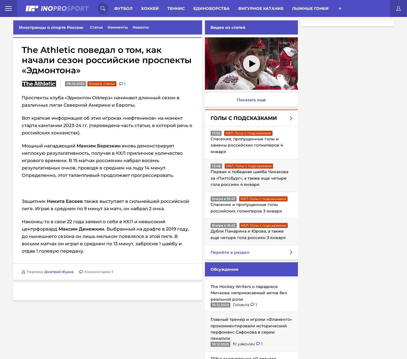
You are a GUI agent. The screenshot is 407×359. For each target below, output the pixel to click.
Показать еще (251, 99)
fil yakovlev (244, 344)
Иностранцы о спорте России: (51, 27)
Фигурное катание (260, 8)
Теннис (176, 8)
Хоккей (150, 8)
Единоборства (211, 8)
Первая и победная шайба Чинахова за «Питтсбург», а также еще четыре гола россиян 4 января (249, 178)
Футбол (123, 8)
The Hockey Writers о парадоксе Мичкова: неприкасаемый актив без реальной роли (249, 293)
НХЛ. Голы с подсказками (248, 133)
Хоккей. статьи (102, 83)
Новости (141, 27)
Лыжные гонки (310, 8)
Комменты (118, 27)
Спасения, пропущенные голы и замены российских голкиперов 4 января (247, 145)
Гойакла (241, 304)
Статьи (96, 27)
